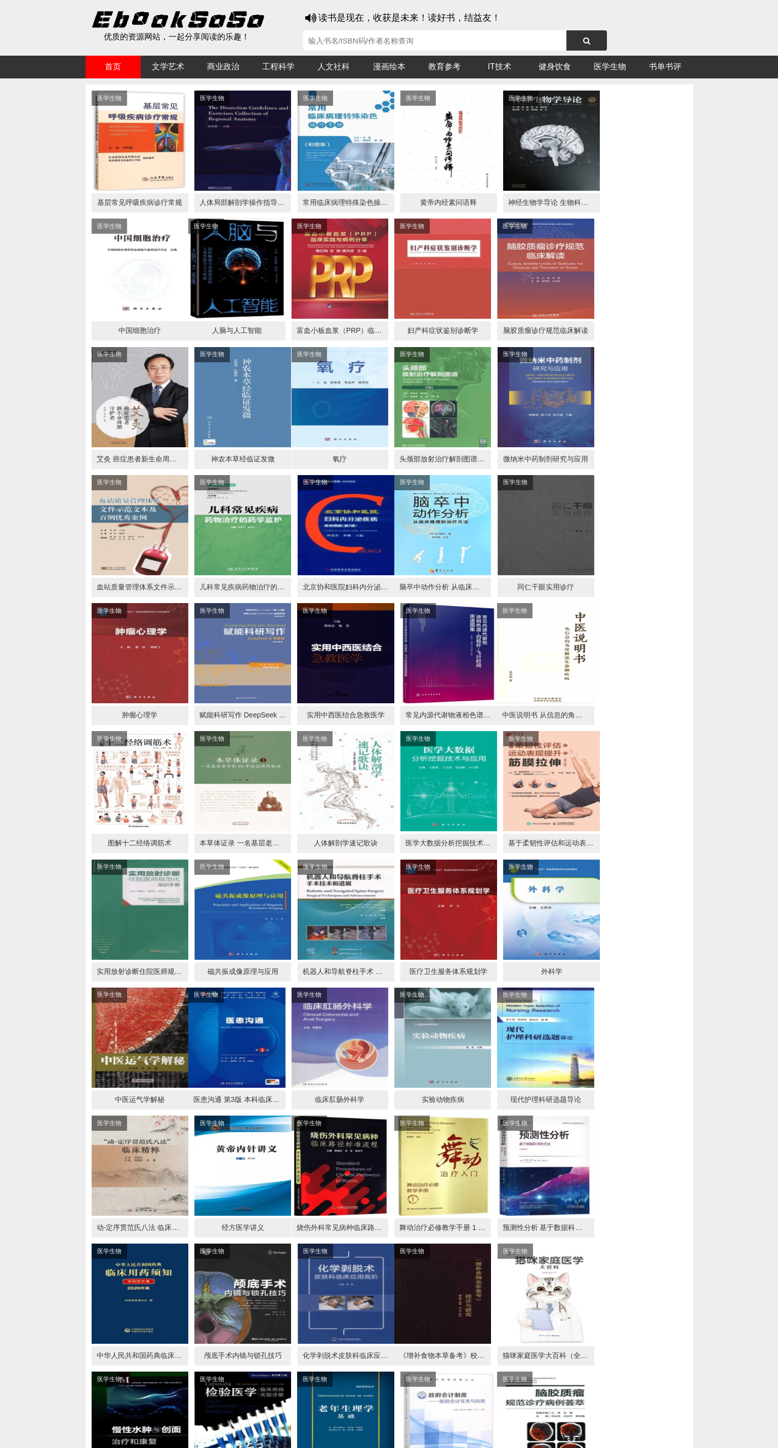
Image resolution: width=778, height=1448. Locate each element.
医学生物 (610, 66)
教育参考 (444, 66)
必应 (207, 1413)
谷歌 (166, 1413)
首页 (113, 66)
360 (246, 1413)
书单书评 (665, 66)
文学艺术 (168, 66)
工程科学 (278, 66)
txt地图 (606, 1433)
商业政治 (223, 66)
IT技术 (499, 66)
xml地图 (576, 1433)
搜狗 (186, 1413)
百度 (227, 1413)
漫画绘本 (389, 66)
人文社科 (333, 66)
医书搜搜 (139, 1413)
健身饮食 (555, 66)
